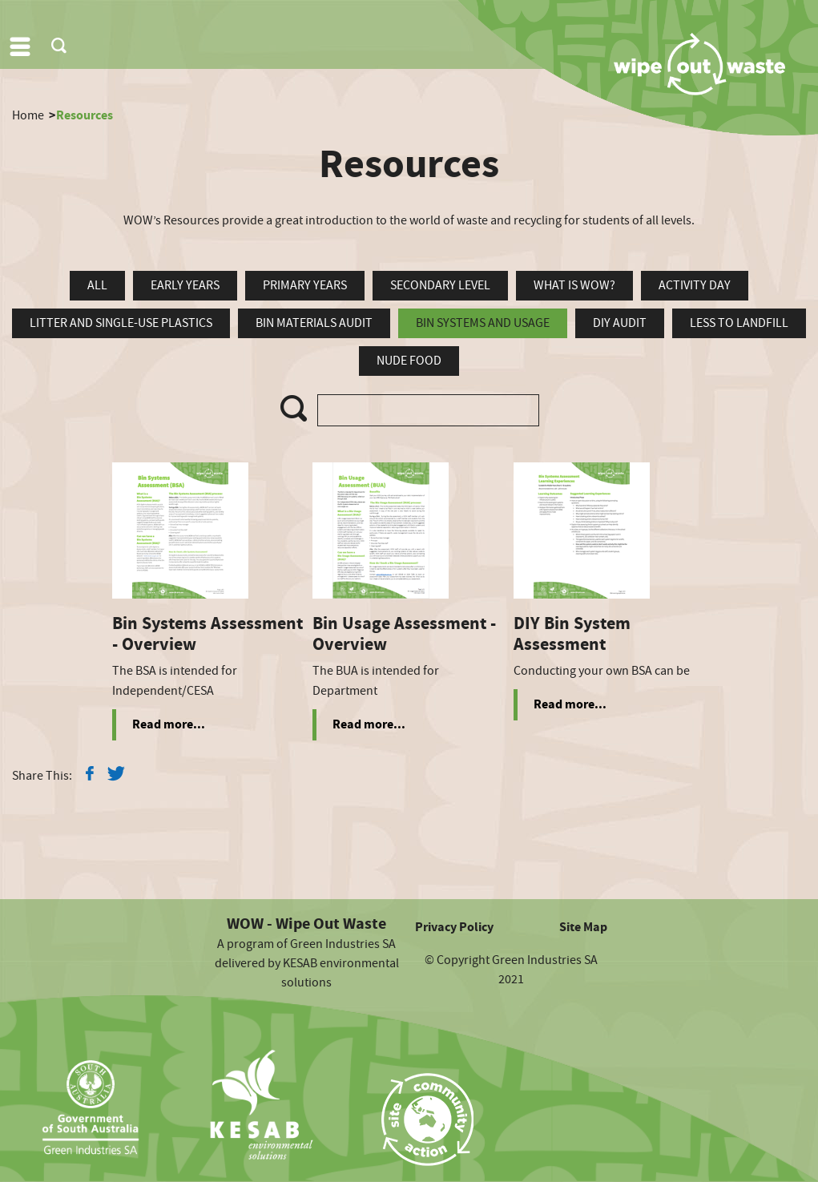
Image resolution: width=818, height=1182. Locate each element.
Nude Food (409, 361)
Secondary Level (440, 285)
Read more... (168, 724)
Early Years (185, 285)
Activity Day (695, 285)
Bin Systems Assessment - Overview (207, 634)
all (97, 285)
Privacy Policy (454, 927)
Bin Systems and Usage (483, 323)
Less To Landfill (739, 323)
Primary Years (305, 285)
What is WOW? (574, 285)
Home (28, 115)
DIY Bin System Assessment (572, 634)
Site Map (583, 927)
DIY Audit (620, 323)
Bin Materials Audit (314, 323)
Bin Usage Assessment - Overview (404, 634)
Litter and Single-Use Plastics (121, 323)
